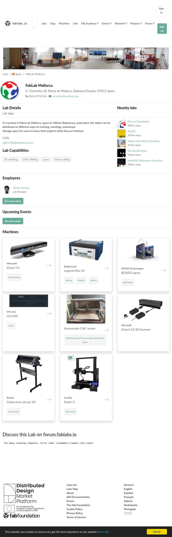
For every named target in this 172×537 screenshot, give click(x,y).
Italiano (128, 501)
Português (130, 509)
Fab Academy (89, 23)
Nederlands (130, 505)
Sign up (162, 28)
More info (103, 532)
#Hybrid (81, 280)
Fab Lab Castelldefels (139, 121)
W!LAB (131, 131)
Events (107, 23)
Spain (17, 74)
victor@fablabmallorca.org (65, 96)
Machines (64, 23)
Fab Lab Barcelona (137, 150)
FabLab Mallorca (35, 74)
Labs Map (72, 488)
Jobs (75, 23)
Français (129, 496)
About (70, 492)
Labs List (72, 484)
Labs (44, 23)
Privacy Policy (75, 513)
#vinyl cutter (13, 411)
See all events (13, 221)
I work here (13, 201)
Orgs (52, 23)
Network (121, 23)
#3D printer (128, 282)
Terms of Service (76, 517)
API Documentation (78, 496)
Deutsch (129, 484)
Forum (149, 23)
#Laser (11, 326)
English (128, 488)
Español (128, 492)
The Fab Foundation (78, 505)
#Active (69, 280)
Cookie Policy (74, 509)
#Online (93, 280)
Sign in (161, 10)
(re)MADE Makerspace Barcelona (145, 160)
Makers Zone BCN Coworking (143, 141)
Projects (135, 23)
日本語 (128, 513)
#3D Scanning (14, 277)
